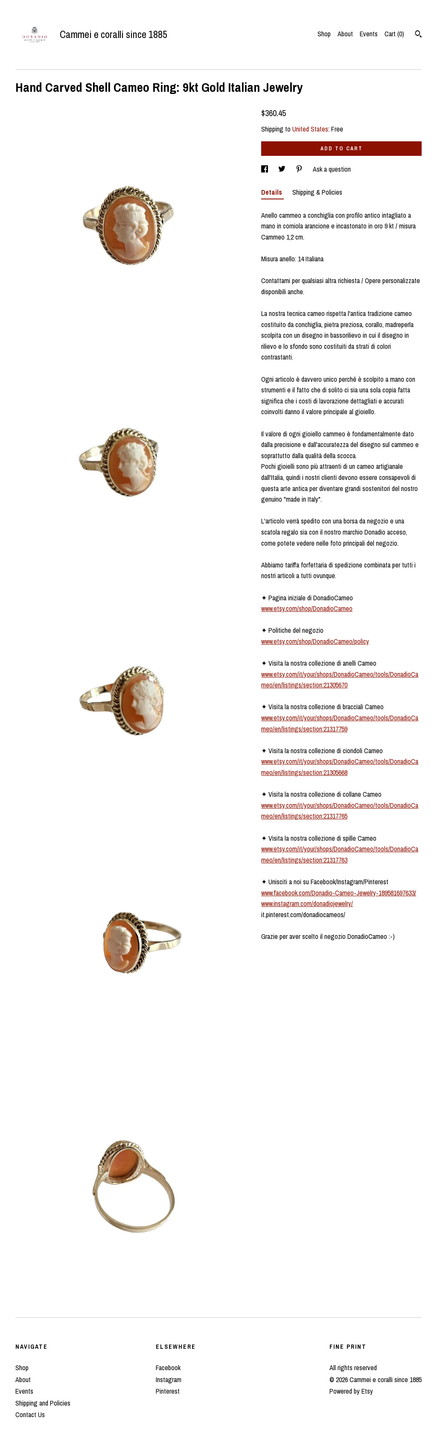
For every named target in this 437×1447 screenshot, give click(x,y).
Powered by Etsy (351, 1391)
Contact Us (30, 1414)
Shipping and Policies (42, 1403)
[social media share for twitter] (282, 169)
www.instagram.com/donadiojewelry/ (307, 903)
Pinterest (168, 1391)
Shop (324, 33)
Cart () (394, 33)
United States (310, 129)
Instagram (168, 1379)
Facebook (168, 1367)
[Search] (418, 35)
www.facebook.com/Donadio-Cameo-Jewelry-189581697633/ (338, 892)
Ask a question (332, 169)
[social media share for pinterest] (300, 169)
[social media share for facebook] (265, 169)
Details (272, 192)
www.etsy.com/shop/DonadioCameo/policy (315, 641)
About (345, 33)
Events (369, 33)
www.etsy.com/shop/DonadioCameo (307, 608)
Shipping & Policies (317, 192)
